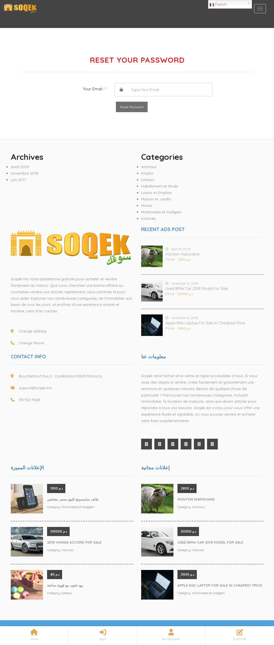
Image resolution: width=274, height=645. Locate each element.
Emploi (147, 173)
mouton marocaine (182, 254)
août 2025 (20, 166)
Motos (146, 205)
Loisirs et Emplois (156, 192)
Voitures (148, 218)
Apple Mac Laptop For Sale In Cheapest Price (205, 323)
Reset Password (131, 107)
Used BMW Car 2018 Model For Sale (196, 288)
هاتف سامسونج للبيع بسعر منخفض (72, 499)
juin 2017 (18, 179)
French (218, 4)
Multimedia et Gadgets (161, 212)
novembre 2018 (24, 173)
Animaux (148, 166)
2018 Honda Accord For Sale (74, 542)
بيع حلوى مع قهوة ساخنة (65, 585)
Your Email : (94, 88)
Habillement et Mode (159, 186)
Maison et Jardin (156, 199)
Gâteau (147, 179)
